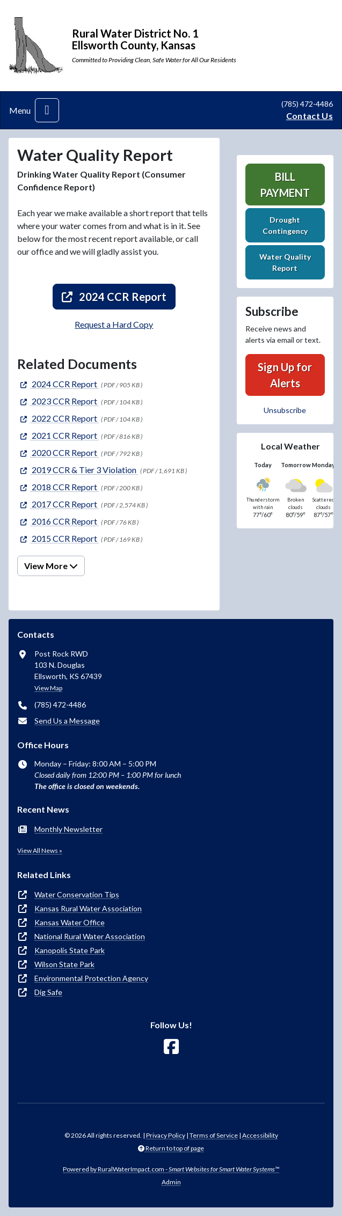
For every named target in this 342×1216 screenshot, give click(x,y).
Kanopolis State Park (69, 950)
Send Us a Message (67, 720)
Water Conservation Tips (76, 894)
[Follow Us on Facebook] (171, 1047)
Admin (171, 1182)
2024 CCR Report (114, 296)
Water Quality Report (285, 262)
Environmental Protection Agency (91, 978)
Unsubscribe (285, 410)
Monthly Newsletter (68, 829)
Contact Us (309, 115)
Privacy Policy (165, 1135)
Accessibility (260, 1135)
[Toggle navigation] (47, 110)
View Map (48, 688)
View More (51, 566)
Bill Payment (285, 184)
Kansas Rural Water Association (88, 908)
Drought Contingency (285, 225)
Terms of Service (214, 1135)
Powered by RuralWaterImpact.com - (171, 1169)
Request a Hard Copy (114, 324)
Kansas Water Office (69, 922)
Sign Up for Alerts (285, 374)
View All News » (39, 850)
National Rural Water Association (89, 936)
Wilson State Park (64, 964)
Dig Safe (48, 992)
